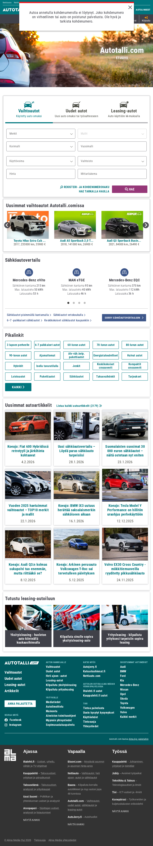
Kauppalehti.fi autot (95, 695)
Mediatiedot (53, 702)
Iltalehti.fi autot (92, 691)
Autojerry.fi (90, 667)
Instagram (15, 725)
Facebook (15, 720)
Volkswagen (127, 707)
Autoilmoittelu (54, 706)
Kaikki (18, 387)
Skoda (124, 698)
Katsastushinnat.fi (94, 671)
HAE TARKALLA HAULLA (94, 191)
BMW (123, 671)
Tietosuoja (89, 721)
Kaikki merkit (128, 717)
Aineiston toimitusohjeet (61, 715)
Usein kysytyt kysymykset (98, 712)
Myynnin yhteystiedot (59, 720)
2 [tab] (74, 303)
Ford (123, 676)
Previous (7, 225)
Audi (123, 667)
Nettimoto (18, 2)
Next (146, 225)
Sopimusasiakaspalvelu (60, 725)
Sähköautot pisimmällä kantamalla (29, 315)
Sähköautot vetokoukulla (69, 315)
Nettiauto (7, 2)
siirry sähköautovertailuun (124, 317)
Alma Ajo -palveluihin (138, 739)
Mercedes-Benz (129, 685)
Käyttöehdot (90, 717)
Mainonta (51, 711)
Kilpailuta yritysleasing (60, 689)
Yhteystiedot (91, 726)
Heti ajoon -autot (56, 676)
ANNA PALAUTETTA (20, 703)
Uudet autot (13, 678)
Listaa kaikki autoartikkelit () (78, 406)
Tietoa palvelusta (93, 708)
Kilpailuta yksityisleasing (61, 685)
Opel (123, 694)
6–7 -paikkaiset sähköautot (24, 320)
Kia (122, 680)
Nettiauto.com (92, 676)
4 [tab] (84, 303)
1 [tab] (68, 303)
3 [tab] (79, 303)
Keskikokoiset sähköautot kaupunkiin (67, 320)
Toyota (124, 703)
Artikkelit (12, 691)
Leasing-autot (15, 685)
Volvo (123, 712)
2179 (94, 406)
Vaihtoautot (13, 672)
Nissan (124, 689)
